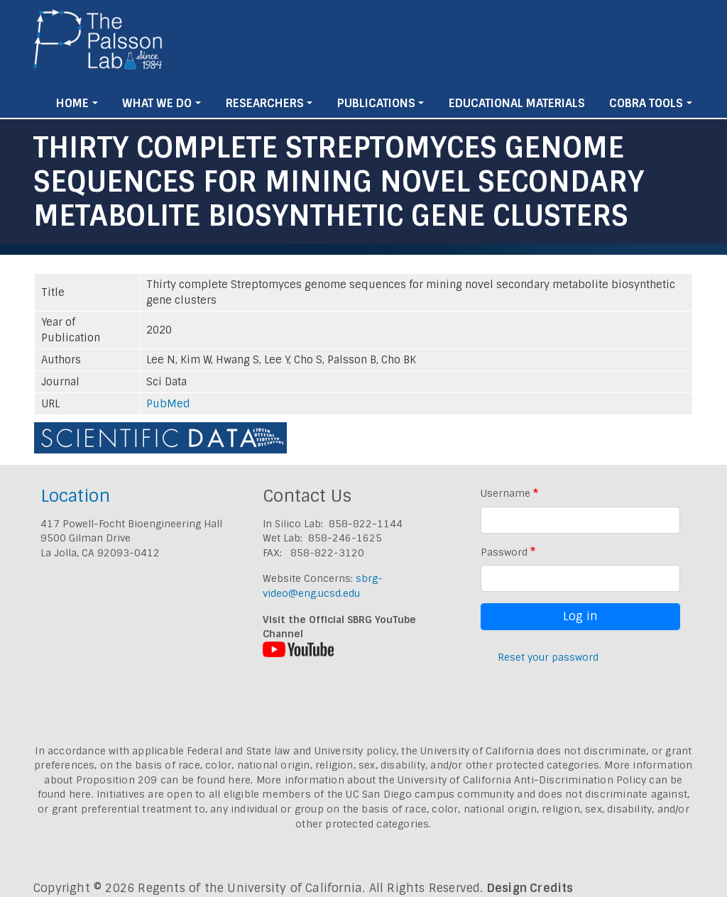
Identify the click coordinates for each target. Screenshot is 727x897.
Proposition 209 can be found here (163, 780)
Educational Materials (517, 103)
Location (75, 496)
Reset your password (548, 657)
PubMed (168, 404)
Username (505, 493)
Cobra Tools (646, 103)
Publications (376, 103)
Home (72, 103)
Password (504, 552)
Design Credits (530, 888)
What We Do (157, 103)
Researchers (265, 103)
